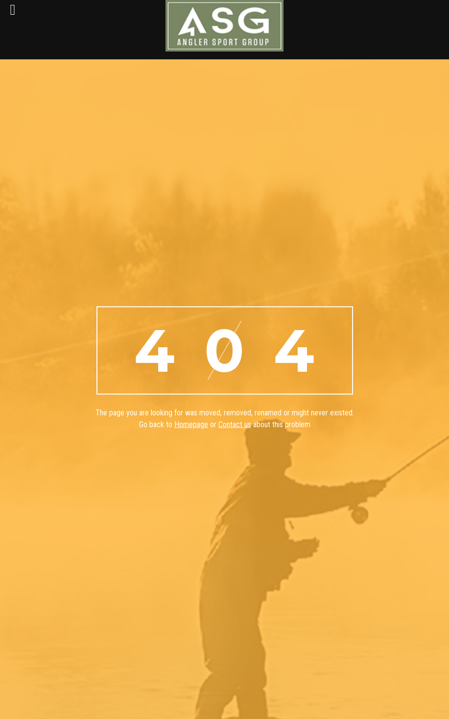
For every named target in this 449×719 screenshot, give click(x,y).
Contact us (234, 424)
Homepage (191, 424)
